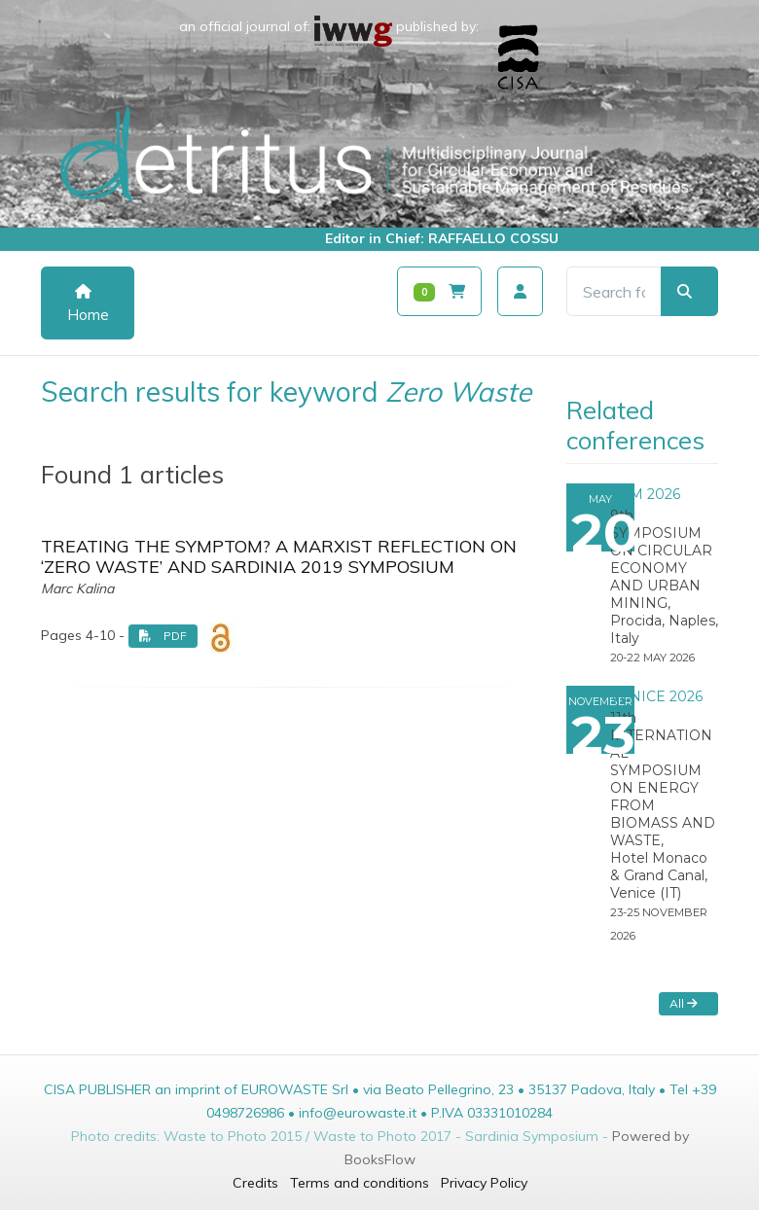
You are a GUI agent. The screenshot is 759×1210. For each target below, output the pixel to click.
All (683, 1003)
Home (88, 304)
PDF (163, 635)
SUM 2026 (645, 494)
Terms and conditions (359, 1183)
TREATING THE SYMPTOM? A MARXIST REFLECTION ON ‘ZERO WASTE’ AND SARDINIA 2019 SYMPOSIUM (279, 557)
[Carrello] (439, 291)
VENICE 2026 (656, 696)
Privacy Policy (484, 1183)
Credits (255, 1183)
